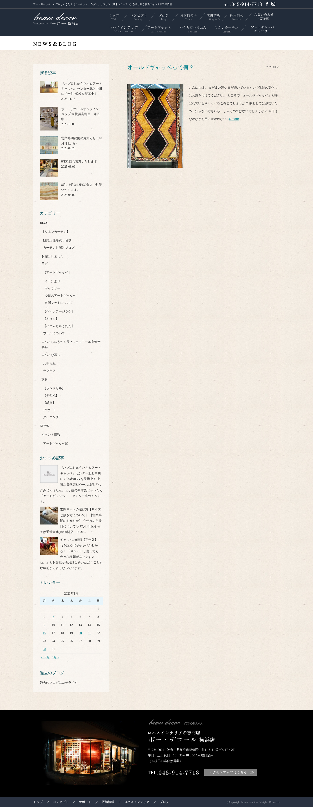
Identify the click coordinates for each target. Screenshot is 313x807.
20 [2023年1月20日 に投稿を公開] (80, 633)
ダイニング (51, 417)
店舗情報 (108, 802)
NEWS (44, 426)
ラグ (44, 263)
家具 (44, 379)
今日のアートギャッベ (60, 295)
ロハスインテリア (136, 802)
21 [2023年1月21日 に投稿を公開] (89, 633)
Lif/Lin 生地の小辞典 (57, 240)
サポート (85, 802)
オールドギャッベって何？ (160, 67)
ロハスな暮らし (52, 355)
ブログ (164, 802)
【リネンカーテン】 (55, 231)
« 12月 (45, 657)
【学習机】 (51, 395)
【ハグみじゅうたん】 (58, 326)
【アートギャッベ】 (57, 272)
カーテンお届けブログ (58, 247)
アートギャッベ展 (55, 443)
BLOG (44, 223)
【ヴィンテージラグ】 (58, 311)
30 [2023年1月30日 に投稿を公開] (44, 649)
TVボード (50, 410)
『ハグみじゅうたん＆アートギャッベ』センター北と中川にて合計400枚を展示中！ (80, 473)
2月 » (55, 657)
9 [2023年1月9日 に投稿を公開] (44, 625)
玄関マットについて (59, 302)
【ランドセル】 (54, 388)
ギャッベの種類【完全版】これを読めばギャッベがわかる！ (80, 545)
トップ (38, 802)
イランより (52, 281)
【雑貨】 (49, 403)
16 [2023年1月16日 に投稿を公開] (44, 633)
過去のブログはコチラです (59, 682)
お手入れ (49, 363)
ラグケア (49, 370)
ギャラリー (52, 288)
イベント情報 (50, 434)
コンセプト (61, 802)
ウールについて (54, 333)
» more (234, 119)
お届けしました (52, 256)
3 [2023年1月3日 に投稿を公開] (53, 617)
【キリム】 (51, 319)
